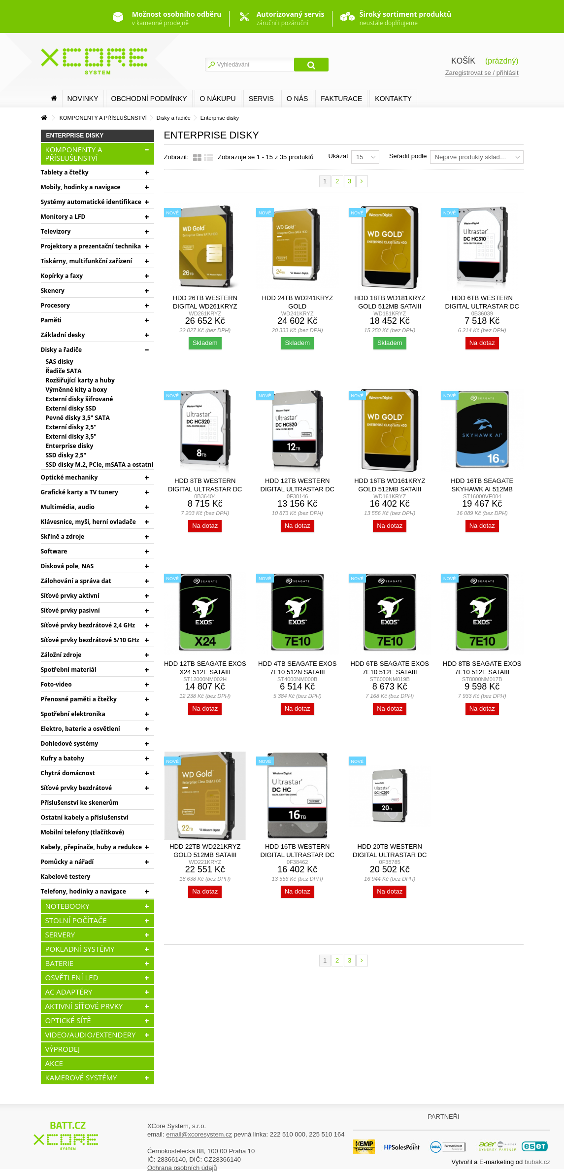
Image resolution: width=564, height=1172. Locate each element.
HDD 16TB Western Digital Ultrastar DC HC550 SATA (297, 855)
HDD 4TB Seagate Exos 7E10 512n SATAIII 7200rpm (297, 672)
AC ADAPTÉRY (69, 992)
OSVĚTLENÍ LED (72, 977)
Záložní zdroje (61, 655)
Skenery (53, 290)
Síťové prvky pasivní (70, 610)
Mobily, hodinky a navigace (81, 187)
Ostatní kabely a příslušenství (85, 817)
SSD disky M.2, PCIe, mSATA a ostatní (100, 464)
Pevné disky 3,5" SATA (78, 418)
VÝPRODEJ (62, 1049)
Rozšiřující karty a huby (80, 380)
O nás (297, 99)
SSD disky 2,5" (66, 455)
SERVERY (60, 934)
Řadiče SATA (64, 371)
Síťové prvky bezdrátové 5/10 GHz (90, 640)
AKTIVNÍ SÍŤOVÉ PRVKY (84, 1006)
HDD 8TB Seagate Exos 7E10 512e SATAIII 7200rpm (482, 672)
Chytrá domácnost (68, 773)
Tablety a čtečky (65, 172)
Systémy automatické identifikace (91, 202)
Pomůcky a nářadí (67, 862)
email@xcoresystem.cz (199, 1134)
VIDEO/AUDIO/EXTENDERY (90, 1034)
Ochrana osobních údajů (182, 1168)
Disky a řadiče (61, 349)
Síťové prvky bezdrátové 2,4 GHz (88, 625)
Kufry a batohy (62, 758)
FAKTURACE (341, 99)
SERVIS (261, 99)
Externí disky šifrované (79, 399)
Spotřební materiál (69, 669)
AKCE (54, 1063)
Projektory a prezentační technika (91, 246)
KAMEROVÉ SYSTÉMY (81, 1077)
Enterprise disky (70, 446)
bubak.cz (537, 1162)
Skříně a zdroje (63, 536)
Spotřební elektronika (73, 714)
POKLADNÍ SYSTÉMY (80, 949)
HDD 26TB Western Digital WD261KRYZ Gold (205, 306)
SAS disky (59, 361)
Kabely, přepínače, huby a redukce (91, 847)
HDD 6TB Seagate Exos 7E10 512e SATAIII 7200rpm (390, 672)
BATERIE (59, 963)
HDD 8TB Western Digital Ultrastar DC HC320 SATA (205, 489)
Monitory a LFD (63, 216)
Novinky (83, 99)
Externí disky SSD (71, 408)
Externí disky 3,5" (71, 436)
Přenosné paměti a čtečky (79, 699)
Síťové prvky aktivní (70, 595)
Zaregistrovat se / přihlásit (482, 72)
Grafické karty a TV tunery (79, 492)
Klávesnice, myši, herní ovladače (88, 521)
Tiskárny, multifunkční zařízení (87, 261)
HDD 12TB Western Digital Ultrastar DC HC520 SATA (297, 489)
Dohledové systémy (70, 743)
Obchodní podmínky (149, 99)
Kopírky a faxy (62, 276)
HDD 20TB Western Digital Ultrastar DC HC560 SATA (390, 855)
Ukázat (338, 156)
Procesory (55, 305)
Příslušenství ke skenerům (80, 802)
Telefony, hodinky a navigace (83, 891)
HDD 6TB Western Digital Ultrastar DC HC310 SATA (482, 306)
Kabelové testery (66, 876)
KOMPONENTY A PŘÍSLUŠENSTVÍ (73, 153)
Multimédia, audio (68, 507)
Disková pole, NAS (67, 566)
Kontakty (393, 99)
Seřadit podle (408, 156)
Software (54, 551)
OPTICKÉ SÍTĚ (68, 1020)
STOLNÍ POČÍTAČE (76, 920)
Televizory (56, 231)
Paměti (51, 320)
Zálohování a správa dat (76, 581)
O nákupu (218, 99)
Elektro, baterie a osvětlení (80, 728)
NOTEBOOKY (67, 906)
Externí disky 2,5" (71, 427)
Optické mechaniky (69, 477)
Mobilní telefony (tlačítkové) (82, 832)
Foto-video (56, 684)
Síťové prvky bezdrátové (76, 788)
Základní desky (63, 335)
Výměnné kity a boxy (76, 389)
